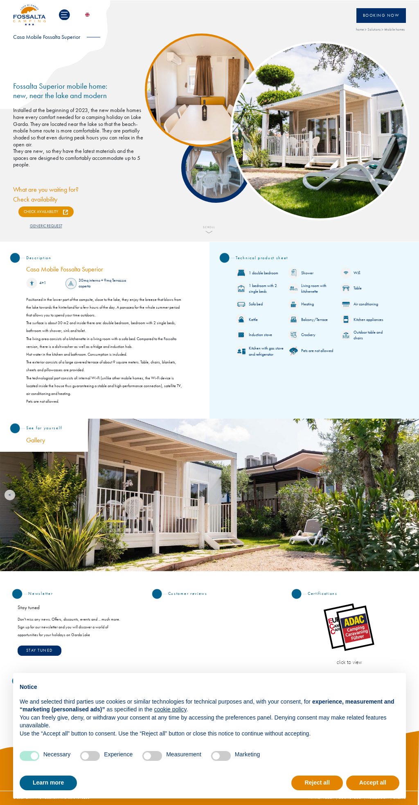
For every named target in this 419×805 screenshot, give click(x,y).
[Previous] (10, 495)
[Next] (409, 495)
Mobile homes (394, 29)
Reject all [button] (316, 782)
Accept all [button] (372, 782)
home (360, 29)
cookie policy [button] (170, 709)
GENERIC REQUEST (46, 226)
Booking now (381, 15)
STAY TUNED (39, 650)
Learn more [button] (48, 782)
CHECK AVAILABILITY (41, 211)
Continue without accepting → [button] (358, 683)
